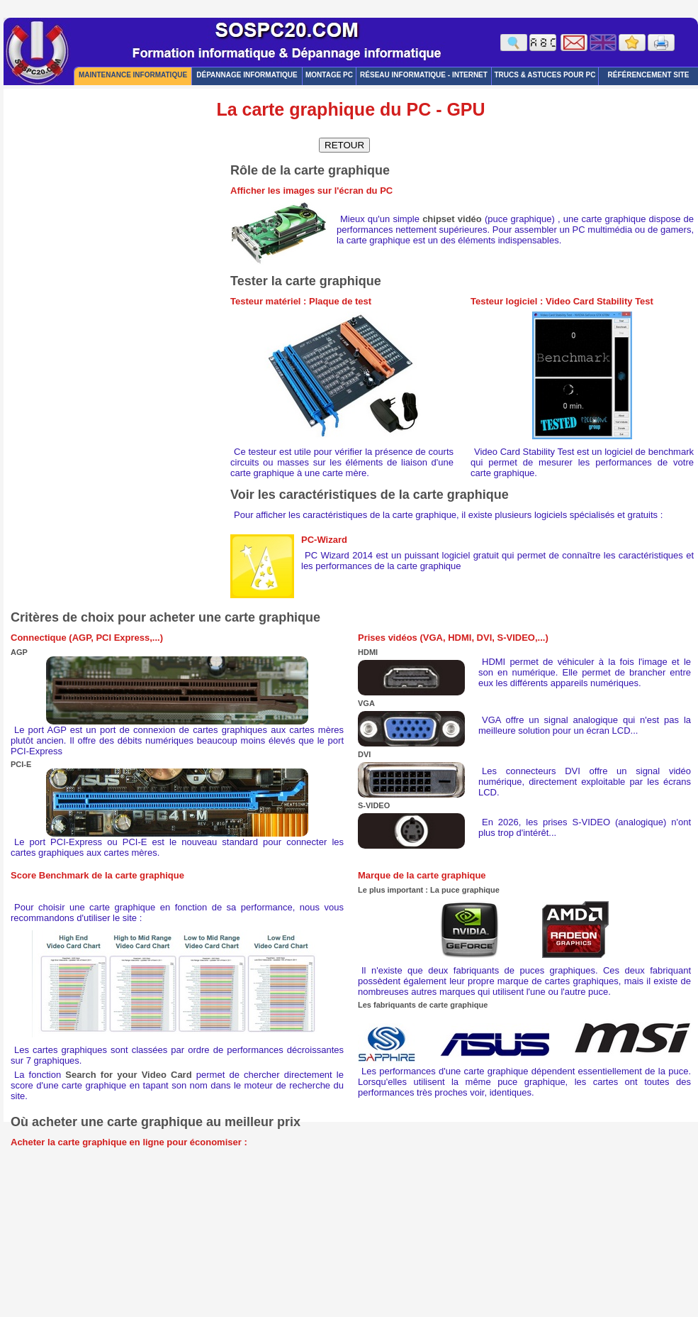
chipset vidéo (452, 219)
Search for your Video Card (128, 1074)
